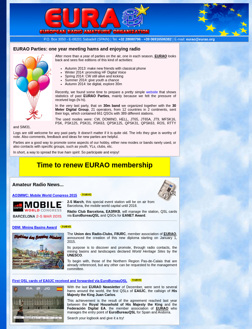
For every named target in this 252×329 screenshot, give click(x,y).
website (152, 92)
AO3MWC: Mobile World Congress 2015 (44, 195)
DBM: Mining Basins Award (34, 227)
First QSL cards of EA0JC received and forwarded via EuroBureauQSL (69, 281)
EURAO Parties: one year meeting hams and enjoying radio (77, 48)
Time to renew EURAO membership (95, 165)
